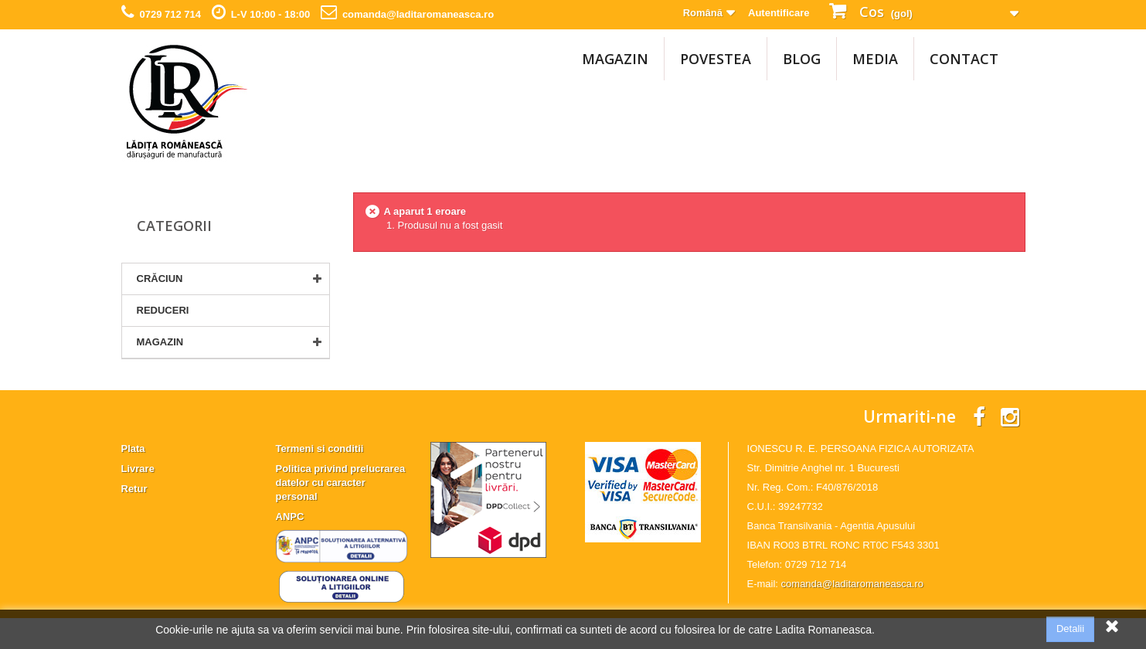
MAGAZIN (615, 58)
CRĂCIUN (160, 278)
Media (875, 58)
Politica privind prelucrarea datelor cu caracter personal (341, 513)
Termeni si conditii (320, 479)
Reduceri (163, 310)
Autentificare (778, 13)
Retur (134, 519)
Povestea (715, 58)
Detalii (1070, 628)
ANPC (290, 547)
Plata (133, 479)
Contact (964, 58)
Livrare (138, 499)
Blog (802, 58)
